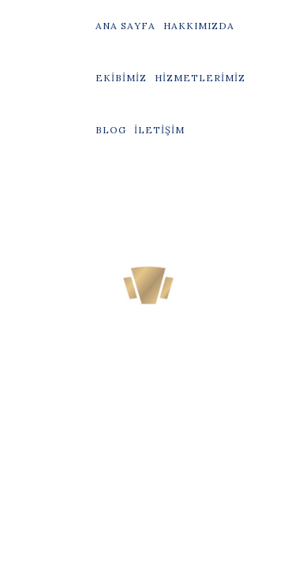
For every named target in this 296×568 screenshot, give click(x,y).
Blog (111, 130)
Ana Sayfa (125, 26)
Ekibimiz (121, 78)
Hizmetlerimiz (200, 78)
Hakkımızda (198, 26)
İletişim (159, 130)
